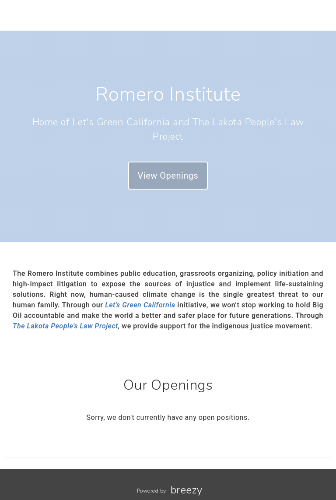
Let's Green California (140, 305)
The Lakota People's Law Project (65, 326)
